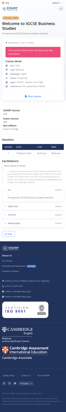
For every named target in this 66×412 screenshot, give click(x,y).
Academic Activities (10, 271)
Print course (33, 96)
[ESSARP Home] (13, 8)
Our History (7, 260)
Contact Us (26, 375)
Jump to (56, 3)
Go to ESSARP (43, 375)
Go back (8, 234)
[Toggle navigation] (61, 9)
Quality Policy (9, 375)
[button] (33, 190)
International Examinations (19, 266)
